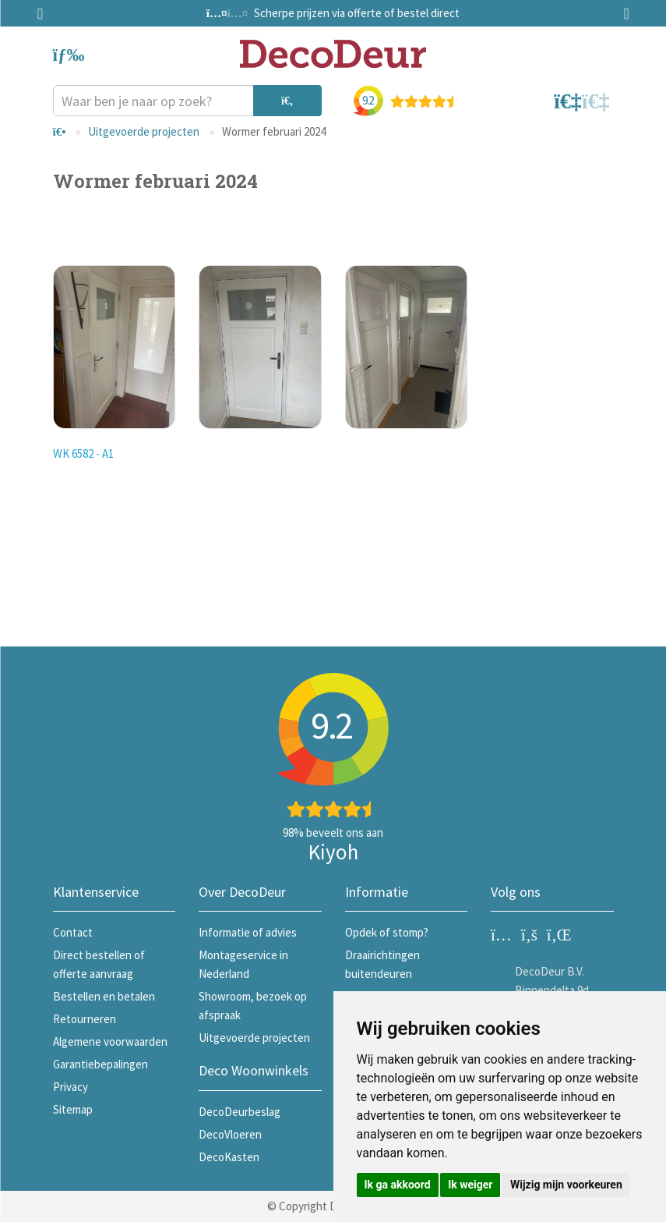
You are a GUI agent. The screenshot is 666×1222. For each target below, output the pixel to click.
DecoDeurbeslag (239, 1111)
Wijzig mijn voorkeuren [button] (566, 1184)
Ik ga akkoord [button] (398, 1184)
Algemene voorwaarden (110, 1041)
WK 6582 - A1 (83, 453)
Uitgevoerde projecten (143, 131)
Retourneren (84, 1018)
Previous (45, 13)
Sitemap (73, 1109)
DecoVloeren (230, 1134)
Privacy (70, 1086)
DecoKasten (229, 1156)
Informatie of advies (248, 932)
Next (621, 13)
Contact (73, 932)
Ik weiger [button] (470, 1184)
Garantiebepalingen (100, 1064)
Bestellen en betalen (104, 996)
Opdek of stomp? (386, 932)
